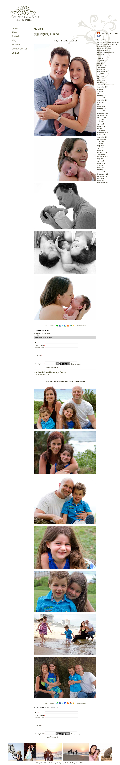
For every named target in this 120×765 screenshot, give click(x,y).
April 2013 (100, 161)
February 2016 (102, 109)
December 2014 (102, 133)
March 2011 (101, 180)
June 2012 (100, 165)
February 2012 (102, 170)
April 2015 (100, 124)
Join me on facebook (107, 36)
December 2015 (102, 113)
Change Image (76, 364)
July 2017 (100, 89)
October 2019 (101, 69)
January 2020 (101, 67)
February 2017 (102, 96)
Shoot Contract (19, 48)
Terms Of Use (80, 763)
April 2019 (100, 76)
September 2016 (102, 100)
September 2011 (102, 176)
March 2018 (101, 80)
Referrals (16, 44)
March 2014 (101, 150)
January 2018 (101, 85)
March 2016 (101, 106)
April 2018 (100, 78)
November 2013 (102, 156)
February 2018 (102, 82)
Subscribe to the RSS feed (108, 33)
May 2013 (100, 159)
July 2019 (100, 74)
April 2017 (100, 93)
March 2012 (101, 167)
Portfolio (16, 36)
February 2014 (102, 152)
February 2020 (102, 65)
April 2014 (100, 148)
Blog (14, 40)
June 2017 (100, 91)
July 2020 (100, 61)
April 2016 (100, 104)
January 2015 (101, 130)
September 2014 (102, 137)
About (14, 32)
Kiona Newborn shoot (104, 48)
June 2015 (100, 122)
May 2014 (100, 146)
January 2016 (101, 111)
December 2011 (102, 174)
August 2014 (101, 139)
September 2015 (102, 115)
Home (15, 28)
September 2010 (102, 183)
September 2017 (102, 87)
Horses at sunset (103, 50)
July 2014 (100, 141)
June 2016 (100, 102)
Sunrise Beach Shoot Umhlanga (108, 42)
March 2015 (101, 126)
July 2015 (100, 119)
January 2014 (101, 154)
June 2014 (100, 143)
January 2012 (101, 172)
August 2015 (101, 117)
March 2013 (101, 163)
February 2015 (102, 128)
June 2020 (100, 63)
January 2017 (101, 98)
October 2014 (101, 135)
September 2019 (102, 72)
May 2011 (100, 178)
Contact (15, 53)
